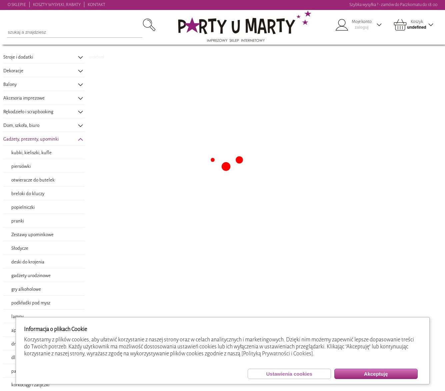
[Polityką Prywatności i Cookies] (277, 353)
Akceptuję (376, 374)
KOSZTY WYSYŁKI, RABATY (57, 4)
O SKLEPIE (17, 4)
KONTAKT (96, 4)
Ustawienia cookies (289, 374)
